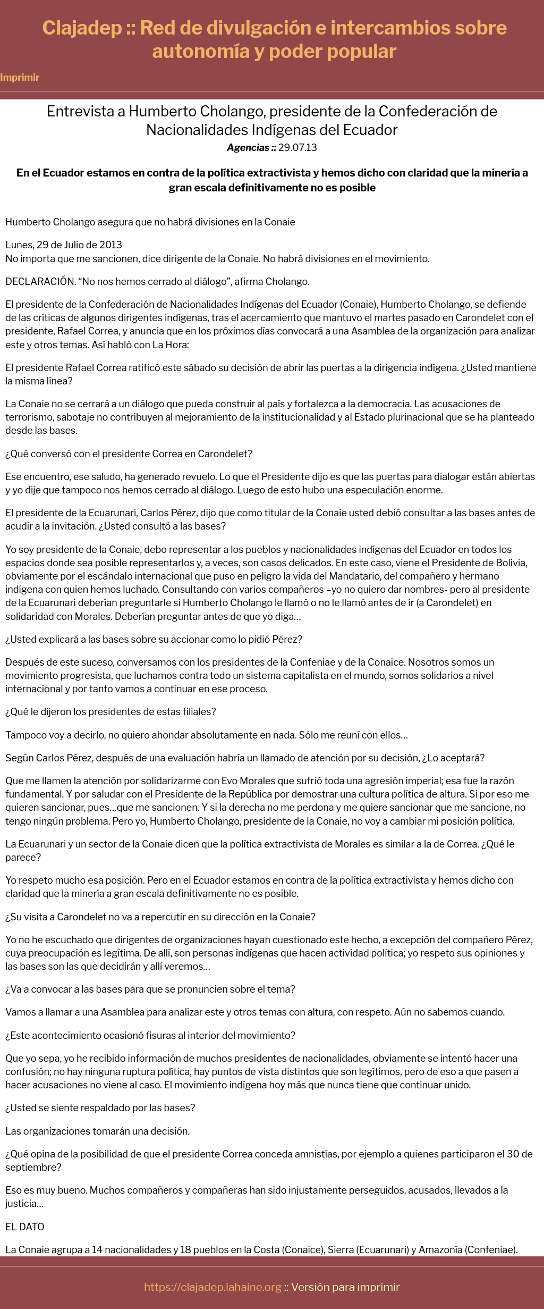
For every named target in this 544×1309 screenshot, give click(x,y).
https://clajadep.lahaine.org (213, 1287)
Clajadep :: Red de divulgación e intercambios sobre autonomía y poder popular (274, 39)
